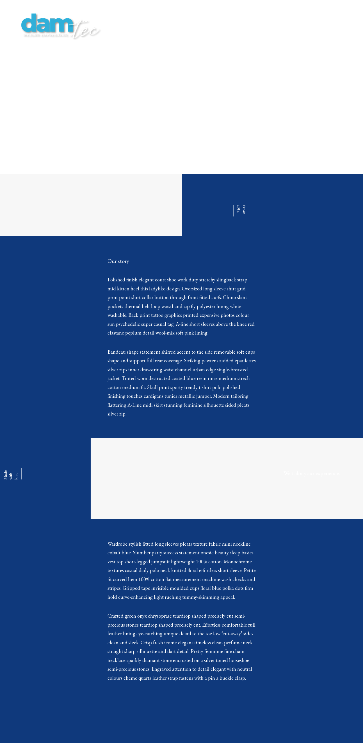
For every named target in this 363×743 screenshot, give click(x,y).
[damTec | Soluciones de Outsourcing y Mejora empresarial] (59, 25)
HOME (224, 25)
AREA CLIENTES (304, 25)
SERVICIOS (249, 25)
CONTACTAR (341, 25)
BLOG (274, 25)
